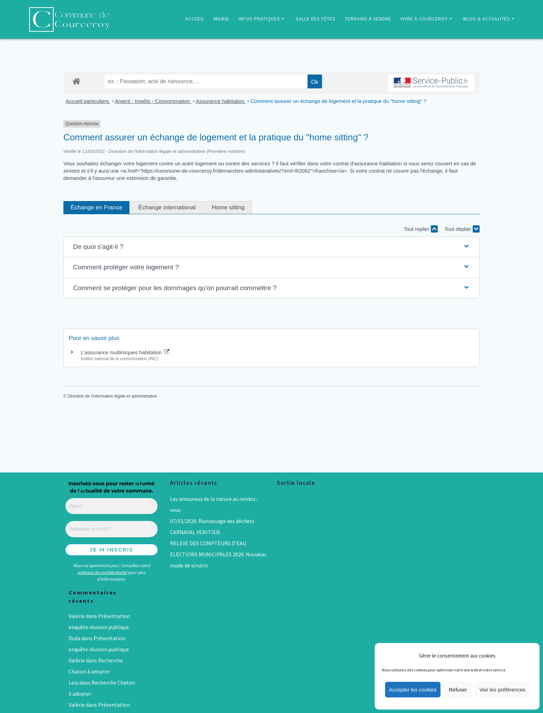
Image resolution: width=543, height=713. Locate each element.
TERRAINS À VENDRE (368, 19)
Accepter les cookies (413, 690)
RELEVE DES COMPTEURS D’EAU (208, 543)
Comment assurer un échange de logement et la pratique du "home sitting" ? (338, 101)
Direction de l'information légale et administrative (112, 396)
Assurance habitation (221, 101)
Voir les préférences (502, 690)
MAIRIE (221, 19)
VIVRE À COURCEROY (424, 19)
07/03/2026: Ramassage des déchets (212, 521)
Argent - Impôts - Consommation (153, 101)
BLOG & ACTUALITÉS (486, 19)
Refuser (458, 690)
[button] (271, 247)
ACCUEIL (194, 19)
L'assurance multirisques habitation (125, 352)
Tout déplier (462, 229)
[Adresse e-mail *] (111, 529)
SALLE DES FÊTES (316, 19)
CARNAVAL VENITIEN (195, 532)
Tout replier (421, 229)
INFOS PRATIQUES (259, 19)
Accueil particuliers (88, 101)
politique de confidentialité (102, 572)
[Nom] (111, 506)
